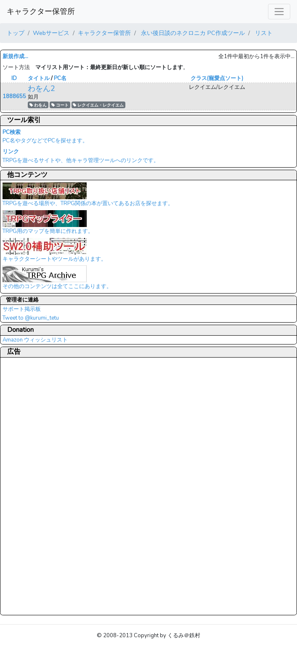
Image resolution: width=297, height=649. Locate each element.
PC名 (60, 78)
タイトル (39, 78)
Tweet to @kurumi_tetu (31, 318)
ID (14, 78)
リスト (263, 33)
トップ (15, 33)
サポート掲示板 (22, 309)
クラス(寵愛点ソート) (217, 78)
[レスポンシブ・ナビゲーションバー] (279, 11)
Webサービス (51, 33)
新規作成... (15, 56)
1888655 (14, 96)
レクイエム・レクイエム (98, 105)
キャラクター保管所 (41, 11)
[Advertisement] (36, 486)
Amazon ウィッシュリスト (35, 340)
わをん (38, 105)
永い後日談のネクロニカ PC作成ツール (192, 33)
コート (60, 105)
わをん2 (41, 88)
